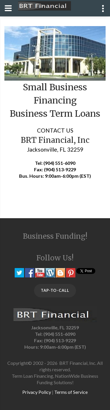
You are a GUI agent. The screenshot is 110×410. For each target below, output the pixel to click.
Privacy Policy (36, 392)
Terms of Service (71, 392)
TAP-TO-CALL (55, 290)
